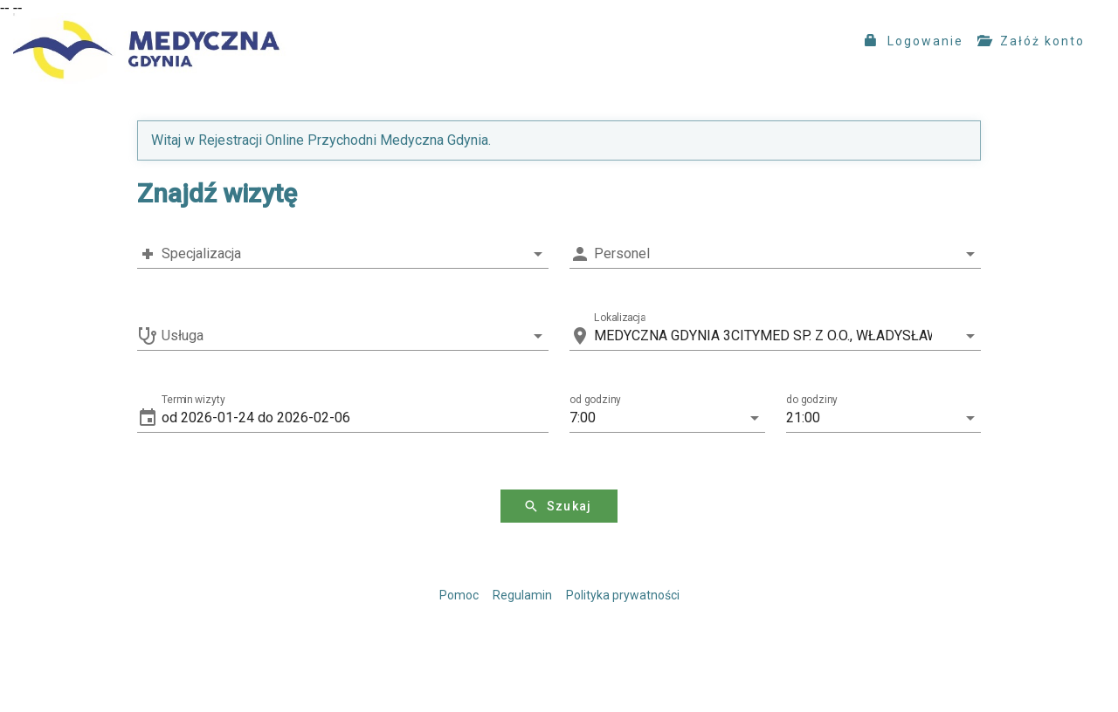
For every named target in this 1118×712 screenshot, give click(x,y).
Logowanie (914, 41)
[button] (355, 418)
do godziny (812, 400)
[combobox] (343, 254)
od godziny (595, 400)
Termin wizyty (193, 400)
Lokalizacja (619, 318)
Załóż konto (1031, 41)
